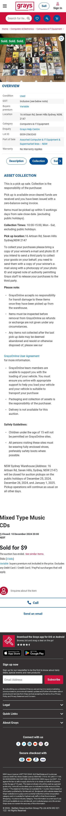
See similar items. (34, 554)
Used (22, 96)
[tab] (16, 161)
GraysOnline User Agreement (21, 356)
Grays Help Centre (30, 129)
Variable (24, 106)
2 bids (10, 558)
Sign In (57, 8)
